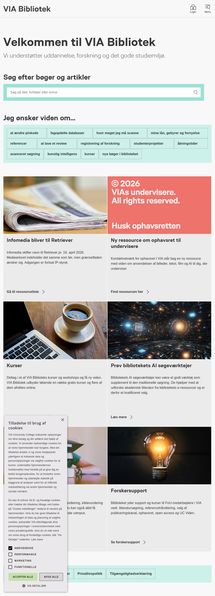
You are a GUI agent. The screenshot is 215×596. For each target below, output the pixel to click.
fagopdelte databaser (67, 133)
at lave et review (54, 143)
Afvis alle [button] (51, 577)
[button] (35, 586)
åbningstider (188, 143)
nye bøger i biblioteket (120, 154)
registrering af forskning (100, 143)
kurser (90, 154)
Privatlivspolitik (89, 573)
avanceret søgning (25, 154)
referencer (18, 143)
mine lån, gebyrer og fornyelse (175, 133)
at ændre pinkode (24, 133)
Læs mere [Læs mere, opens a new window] (37, 539)
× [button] (62, 420)
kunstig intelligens (62, 154)
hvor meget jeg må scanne (118, 133)
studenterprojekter (148, 143)
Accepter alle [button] (23, 577)
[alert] (35, 503)
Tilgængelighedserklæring (131, 573)
